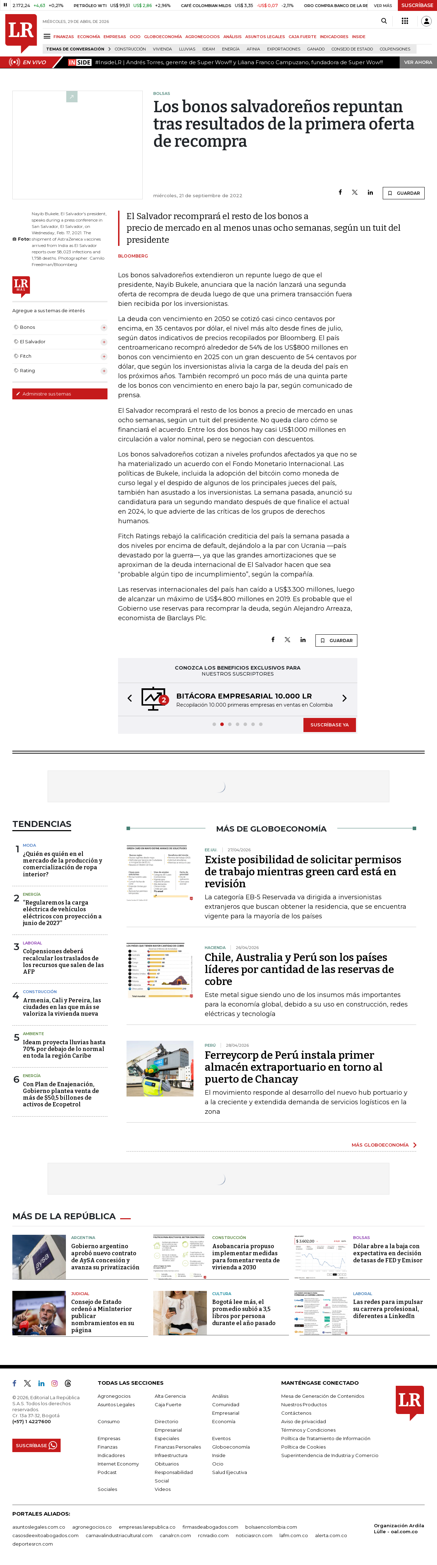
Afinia (253, 49)
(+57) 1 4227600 (31, 1421)
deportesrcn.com (32, 1544)
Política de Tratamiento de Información (325, 1438)
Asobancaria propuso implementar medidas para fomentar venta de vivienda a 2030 (246, 1257)
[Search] (384, 21)
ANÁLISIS (232, 36)
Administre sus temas (43, 394)
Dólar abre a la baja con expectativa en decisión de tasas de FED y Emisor (388, 1253)
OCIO (135, 36)
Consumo (109, 1421)
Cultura (221, 1293)
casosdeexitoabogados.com (45, 1535)
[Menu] (48, 36)
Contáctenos (296, 1413)
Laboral (32, 943)
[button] (127, 699)
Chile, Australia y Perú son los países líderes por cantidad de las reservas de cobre (299, 969)
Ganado (316, 49)
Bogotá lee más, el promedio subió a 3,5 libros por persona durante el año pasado (244, 1313)
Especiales (167, 1438)
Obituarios (167, 1464)
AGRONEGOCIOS (202, 36)
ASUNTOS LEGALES (265, 36)
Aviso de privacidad (303, 1421)
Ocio (217, 1464)
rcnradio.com (213, 1535)
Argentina (83, 1237)
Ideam (208, 49)
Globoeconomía (231, 1447)
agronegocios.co (92, 1527)
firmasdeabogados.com (210, 1527)
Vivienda (162, 49)
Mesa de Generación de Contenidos (322, 1396)
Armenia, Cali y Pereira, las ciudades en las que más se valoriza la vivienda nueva (62, 1007)
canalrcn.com (175, 1535)
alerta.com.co (331, 1535)
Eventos (221, 1438)
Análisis (220, 1396)
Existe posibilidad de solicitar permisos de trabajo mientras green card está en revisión (303, 871)
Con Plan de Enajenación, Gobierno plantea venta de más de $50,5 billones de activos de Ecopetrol (61, 1094)
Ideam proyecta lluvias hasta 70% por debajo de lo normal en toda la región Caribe (64, 1049)
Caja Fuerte (168, 1404)
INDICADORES (334, 36)
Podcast (107, 1472)
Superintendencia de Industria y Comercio (329, 1455)
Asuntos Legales (116, 1404)
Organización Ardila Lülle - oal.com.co (399, 1528)
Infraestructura (171, 1455)
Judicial (80, 1293)
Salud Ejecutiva (229, 1472)
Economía (223, 1421)
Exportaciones (283, 49)
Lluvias (187, 49)
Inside (219, 1455)
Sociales (107, 1489)
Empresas (109, 1438)
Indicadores (111, 1455)
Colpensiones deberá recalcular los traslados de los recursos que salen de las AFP (63, 961)
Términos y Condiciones (308, 1430)
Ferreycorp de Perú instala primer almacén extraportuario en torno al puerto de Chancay (294, 1067)
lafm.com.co (293, 1535)
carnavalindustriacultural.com (119, 1535)
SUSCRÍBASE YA (329, 724)
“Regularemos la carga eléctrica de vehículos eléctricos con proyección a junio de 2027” (62, 912)
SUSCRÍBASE (417, 5)
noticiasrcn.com (254, 1535)
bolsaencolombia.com (271, 1527)
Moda (29, 845)
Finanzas (107, 1447)
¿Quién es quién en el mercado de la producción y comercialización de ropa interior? (62, 864)
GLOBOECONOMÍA (163, 36)
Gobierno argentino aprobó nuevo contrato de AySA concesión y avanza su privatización (105, 1257)
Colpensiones (395, 49)
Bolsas (361, 1237)
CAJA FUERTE (302, 36)
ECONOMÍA (89, 36)
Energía (231, 49)
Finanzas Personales (178, 1447)
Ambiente (33, 1033)
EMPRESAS (115, 36)
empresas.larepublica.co (147, 1527)
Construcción (130, 49)
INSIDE (358, 36)
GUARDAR (403, 193)
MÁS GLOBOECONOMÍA (380, 1145)
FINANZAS (64, 36)
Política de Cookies (303, 1447)
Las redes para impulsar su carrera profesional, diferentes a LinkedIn (388, 1309)
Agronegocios (114, 1396)
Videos (163, 1489)
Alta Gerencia (170, 1396)
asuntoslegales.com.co (38, 1527)
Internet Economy (118, 1464)
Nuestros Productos (304, 1404)
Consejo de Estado (352, 49)
